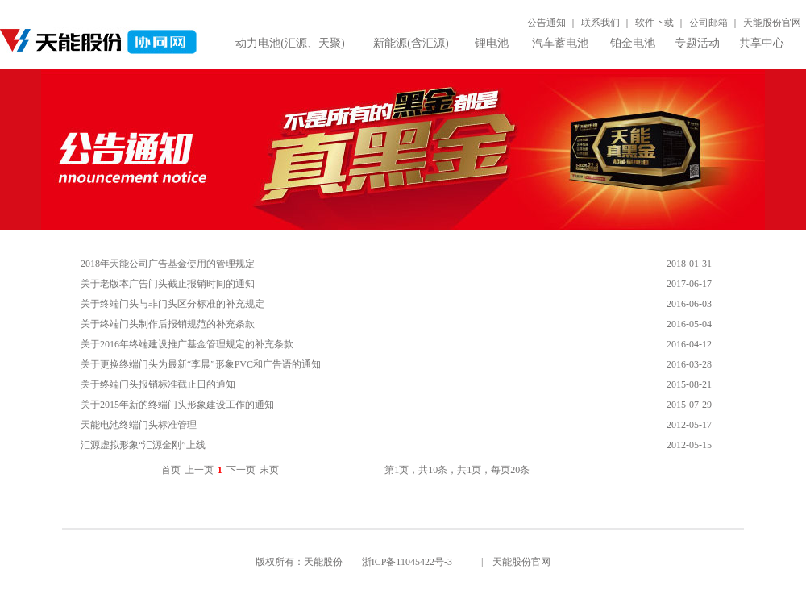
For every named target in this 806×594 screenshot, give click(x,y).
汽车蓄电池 (560, 43)
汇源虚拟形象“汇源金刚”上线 (143, 445)
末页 (269, 470)
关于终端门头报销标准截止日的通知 (158, 384)
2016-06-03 (689, 303)
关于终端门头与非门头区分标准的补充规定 (172, 303)
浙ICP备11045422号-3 (407, 561)
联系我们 (600, 22)
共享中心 (761, 43)
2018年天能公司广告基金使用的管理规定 (168, 263)
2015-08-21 (689, 384)
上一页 (199, 470)
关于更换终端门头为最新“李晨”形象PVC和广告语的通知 (201, 364)
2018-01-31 (689, 263)
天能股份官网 (772, 22)
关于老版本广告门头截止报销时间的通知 (168, 283)
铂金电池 (632, 43)
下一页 (241, 470)
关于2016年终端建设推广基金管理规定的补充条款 (187, 344)
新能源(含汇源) (410, 43)
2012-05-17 (689, 424)
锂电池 (492, 43)
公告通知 (546, 22)
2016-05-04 (689, 324)
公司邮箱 (708, 22)
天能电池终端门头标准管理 (139, 424)
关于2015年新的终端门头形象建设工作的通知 (177, 404)
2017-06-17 (689, 283)
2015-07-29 (689, 404)
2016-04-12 (689, 344)
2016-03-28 (689, 364)
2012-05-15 (689, 445)
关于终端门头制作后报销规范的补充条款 (168, 324)
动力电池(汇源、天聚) (289, 43)
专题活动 (697, 43)
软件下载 (654, 22)
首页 (171, 470)
